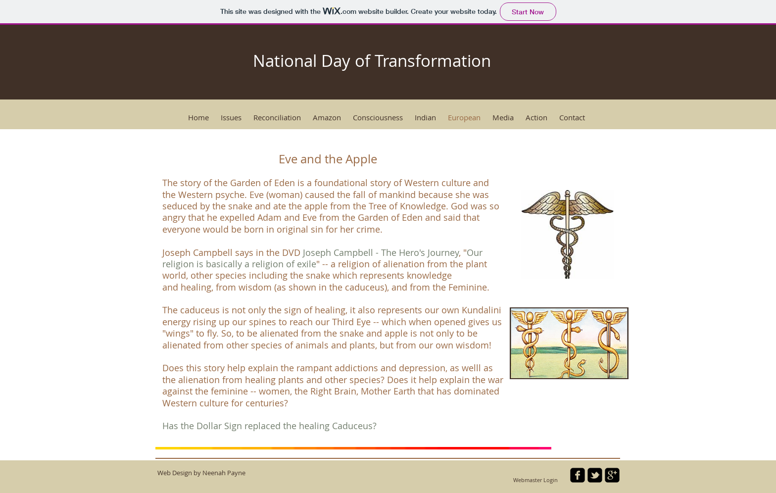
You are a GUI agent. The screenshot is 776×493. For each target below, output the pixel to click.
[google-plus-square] (612, 475)
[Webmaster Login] (535, 480)
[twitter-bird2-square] (594, 475)
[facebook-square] (577, 475)
